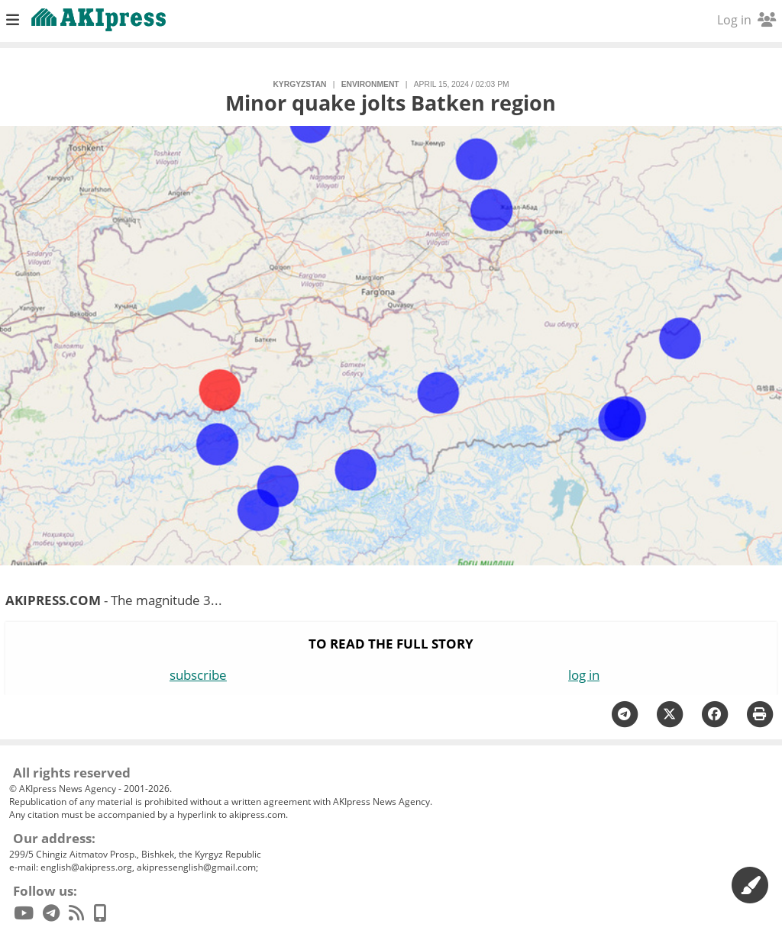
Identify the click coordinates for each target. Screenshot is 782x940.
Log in (746, 19)
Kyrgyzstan (299, 84)
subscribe (198, 675)
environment (370, 84)
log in (583, 675)
